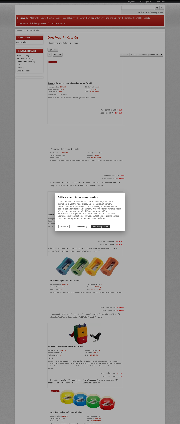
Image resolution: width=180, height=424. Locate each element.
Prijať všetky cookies (101, 227)
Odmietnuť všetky (80, 227)
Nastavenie (64, 227)
